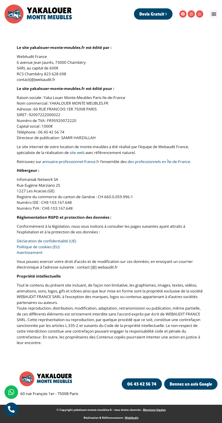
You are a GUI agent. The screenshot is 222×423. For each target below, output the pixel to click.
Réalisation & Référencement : (111, 418)
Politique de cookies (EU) (38, 246)
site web (77, 152)
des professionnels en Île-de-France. (159, 161)
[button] (213, 14)
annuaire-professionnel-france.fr (70, 161)
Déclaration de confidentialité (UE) (46, 241)
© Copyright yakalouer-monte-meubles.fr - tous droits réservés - (111, 410)
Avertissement (29, 252)
